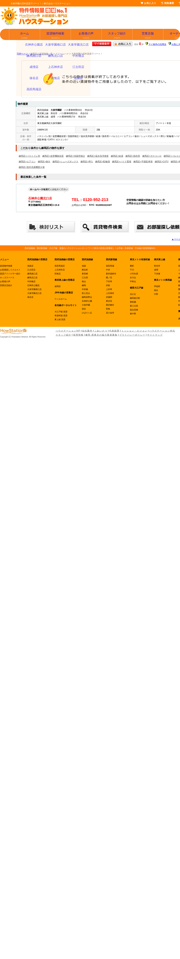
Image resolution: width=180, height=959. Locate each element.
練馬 (84, 285)
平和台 (133, 281)
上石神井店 (60, 270)
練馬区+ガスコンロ (151, 156)
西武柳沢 (110, 305)
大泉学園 (86, 305)
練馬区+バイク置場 (121, 161)
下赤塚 (157, 274)
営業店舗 (148, 36)
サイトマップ (155, 335)
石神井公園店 (33, 285)
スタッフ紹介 (117, 36)
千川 (132, 270)
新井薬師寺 (111, 274)
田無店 (58, 274)
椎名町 (85, 270)
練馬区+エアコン (27, 161)
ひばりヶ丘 (87, 313)
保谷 (84, 309)
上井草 (109, 289)
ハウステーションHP (68, 330)
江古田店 (31, 270)
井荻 (108, 285)
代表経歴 (114, 330)
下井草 (109, 281)
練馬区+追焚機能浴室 (53, 156)
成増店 (58, 286)
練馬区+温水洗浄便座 (98, 156)
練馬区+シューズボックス (65, 161)
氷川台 (133, 277)
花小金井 (110, 313)
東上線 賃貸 (60, 319)
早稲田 (157, 286)
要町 (132, 266)
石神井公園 (87, 301)
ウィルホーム (61, 299)
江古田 (85, 277)
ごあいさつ (100, 330)
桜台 (84, 281)
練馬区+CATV (161, 161)
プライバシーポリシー (132, 335)
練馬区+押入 (87, 161)
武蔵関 (109, 297)
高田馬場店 (60, 266)
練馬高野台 (87, 297)
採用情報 (78, 335)
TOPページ (22, 53)
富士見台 (86, 293)
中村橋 (85, 289)
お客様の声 (86, 36)
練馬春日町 (135, 298)
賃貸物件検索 (55, 36)
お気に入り (148, 3)
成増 (156, 270)
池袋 (84, 266)
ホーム (25, 36)
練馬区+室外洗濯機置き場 (32, 167)
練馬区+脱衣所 (132, 156)
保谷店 (30, 297)
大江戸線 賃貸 (61, 311)
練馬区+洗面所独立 (75, 156)
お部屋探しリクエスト (10, 270)
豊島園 (133, 302)
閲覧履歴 (167, 3)
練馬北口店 (32, 277)
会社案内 (87, 330)
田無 (108, 309)
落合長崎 (134, 310)
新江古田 (134, 306)
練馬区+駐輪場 (102, 161)
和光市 (157, 266)
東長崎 (85, 274)
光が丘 (133, 294)
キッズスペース (7, 277)
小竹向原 (134, 274)
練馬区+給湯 (117, 156)
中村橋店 (31, 281)
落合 (156, 290)
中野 (156, 294)
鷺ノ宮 (109, 277)
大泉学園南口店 (34, 289)
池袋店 (30, 266)
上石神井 (110, 293)
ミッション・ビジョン (134, 330)
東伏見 (109, 301)
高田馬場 (110, 266)
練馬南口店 (32, 274)
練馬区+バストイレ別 (29, 156)
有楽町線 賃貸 (61, 315)
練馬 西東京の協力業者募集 (101, 335)
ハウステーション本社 (162, 330)
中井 (108, 270)
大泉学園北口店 (34, 293)
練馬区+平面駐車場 (143, 161)
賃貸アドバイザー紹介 (10, 274)
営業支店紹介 (6, 285)
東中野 (133, 314)
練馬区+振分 (44, 161)
